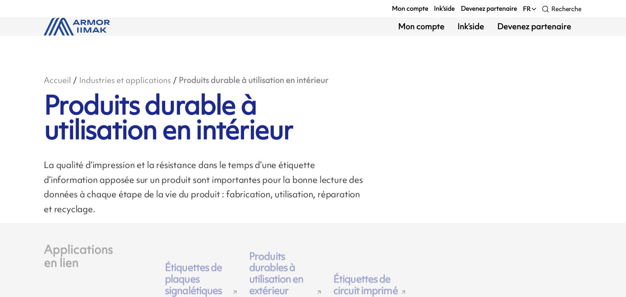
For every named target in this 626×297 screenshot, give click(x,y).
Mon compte (410, 8)
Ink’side (444, 8)
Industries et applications (125, 80)
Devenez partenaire (489, 8)
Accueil (57, 80)
